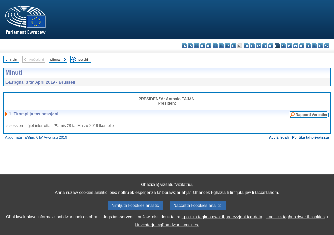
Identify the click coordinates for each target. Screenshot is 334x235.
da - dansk (202, 45)
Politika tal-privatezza (310, 137)
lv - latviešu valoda (258, 45)
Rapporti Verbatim (311, 115)
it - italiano (252, 45)
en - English (227, 45)
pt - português (295, 45)
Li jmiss (55, 59)
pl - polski (289, 45)
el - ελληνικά (221, 45)
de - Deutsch (208, 45)
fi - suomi (320, 45)
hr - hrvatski (246, 45)
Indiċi (13, 59)
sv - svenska (326, 45)
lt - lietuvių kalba (264, 45)
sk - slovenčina (308, 45)
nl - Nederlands (283, 45)
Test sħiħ (83, 59)
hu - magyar (270, 45)
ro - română (301, 45)
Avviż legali (279, 137)
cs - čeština (196, 45)
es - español (190, 45)
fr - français (233, 45)
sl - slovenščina (314, 45)
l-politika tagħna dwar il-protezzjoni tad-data (222, 225)
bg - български (184, 45)
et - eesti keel (215, 45)
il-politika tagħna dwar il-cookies (295, 225)
